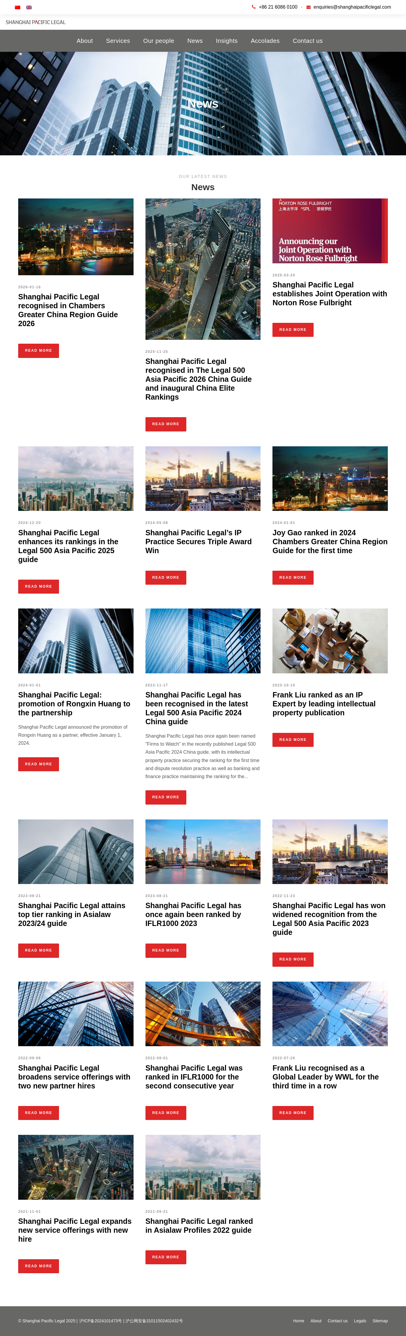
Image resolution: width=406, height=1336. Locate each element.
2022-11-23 (283, 896)
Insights (227, 40)
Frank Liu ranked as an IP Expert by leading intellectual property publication (324, 704)
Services (118, 40)
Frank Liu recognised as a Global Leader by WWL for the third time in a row (325, 1077)
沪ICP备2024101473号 (100, 1320)
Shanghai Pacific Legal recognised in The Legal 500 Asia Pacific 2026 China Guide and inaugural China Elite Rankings (198, 379)
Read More (38, 350)
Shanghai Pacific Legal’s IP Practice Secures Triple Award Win (198, 541)
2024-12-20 (29, 523)
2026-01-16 (29, 287)
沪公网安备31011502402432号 (154, 1320)
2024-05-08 (156, 523)
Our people (158, 40)
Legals (360, 1320)
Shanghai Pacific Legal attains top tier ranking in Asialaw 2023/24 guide (71, 914)
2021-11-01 (29, 1212)
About (85, 40)
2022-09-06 (29, 1058)
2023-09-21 (29, 896)
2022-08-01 (156, 1058)
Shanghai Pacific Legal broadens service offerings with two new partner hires (74, 1077)
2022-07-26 (283, 1058)
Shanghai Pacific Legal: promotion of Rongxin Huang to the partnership (74, 704)
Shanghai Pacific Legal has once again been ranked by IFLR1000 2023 (193, 914)
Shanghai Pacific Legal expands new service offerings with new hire (75, 1230)
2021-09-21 (156, 1212)
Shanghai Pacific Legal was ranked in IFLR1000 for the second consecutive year (194, 1077)
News (195, 40)
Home (298, 1320)
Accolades (265, 40)
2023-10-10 (283, 685)
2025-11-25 (156, 352)
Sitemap (380, 1320)
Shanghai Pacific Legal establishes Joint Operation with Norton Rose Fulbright (329, 294)
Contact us (308, 40)
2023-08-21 (156, 896)
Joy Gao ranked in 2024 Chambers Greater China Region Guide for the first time (330, 541)
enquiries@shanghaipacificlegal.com (352, 7)
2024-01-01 (283, 523)
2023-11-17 (156, 685)
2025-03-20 (283, 275)
